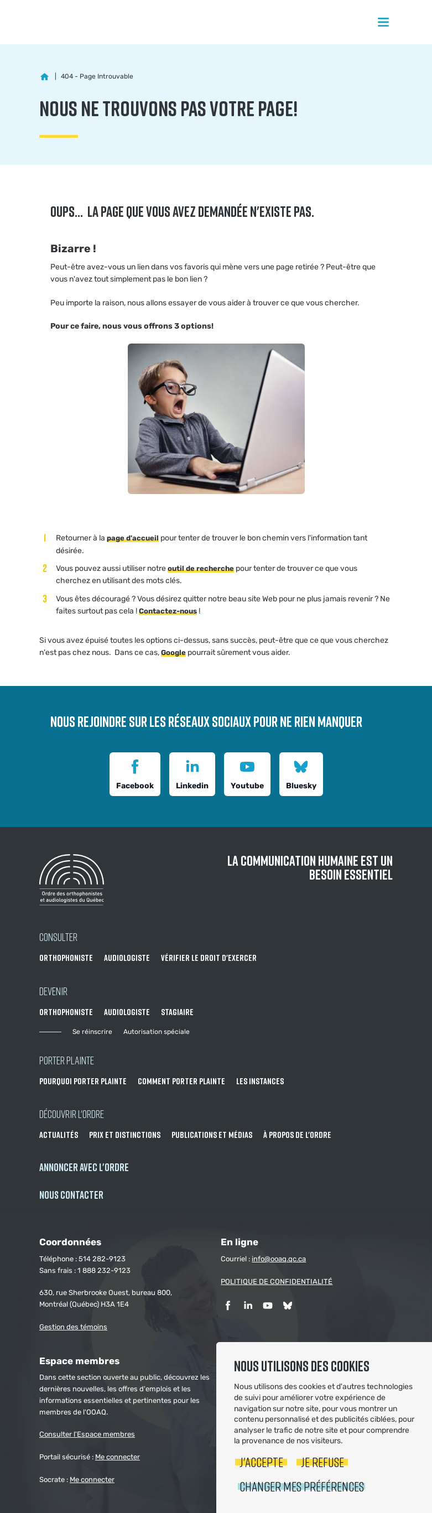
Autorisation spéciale (156, 1032)
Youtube (247, 773)
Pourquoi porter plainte (83, 1080)
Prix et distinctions (124, 1134)
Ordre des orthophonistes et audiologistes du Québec (72, 22)
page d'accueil (133, 538)
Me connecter (117, 1457)
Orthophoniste (66, 957)
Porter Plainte (66, 1060)
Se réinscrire (92, 1032)
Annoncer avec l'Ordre (84, 1167)
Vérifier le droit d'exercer (209, 957)
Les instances (260, 1080)
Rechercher (412, 22)
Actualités (58, 1134)
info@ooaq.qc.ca (279, 1259)
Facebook (135, 773)
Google (173, 652)
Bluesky (301, 773)
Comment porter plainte (181, 1080)
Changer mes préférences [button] (302, 1486)
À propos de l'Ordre (297, 1134)
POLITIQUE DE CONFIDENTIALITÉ (276, 1281)
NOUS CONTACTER (71, 1194)
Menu (383, 22)
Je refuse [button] (322, 1462)
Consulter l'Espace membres (87, 1434)
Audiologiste (127, 957)
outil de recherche (201, 568)
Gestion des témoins (73, 1327)
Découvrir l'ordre (71, 1113)
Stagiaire (177, 1011)
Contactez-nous (168, 611)
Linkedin (192, 773)
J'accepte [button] (261, 1462)
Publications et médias (211, 1134)
